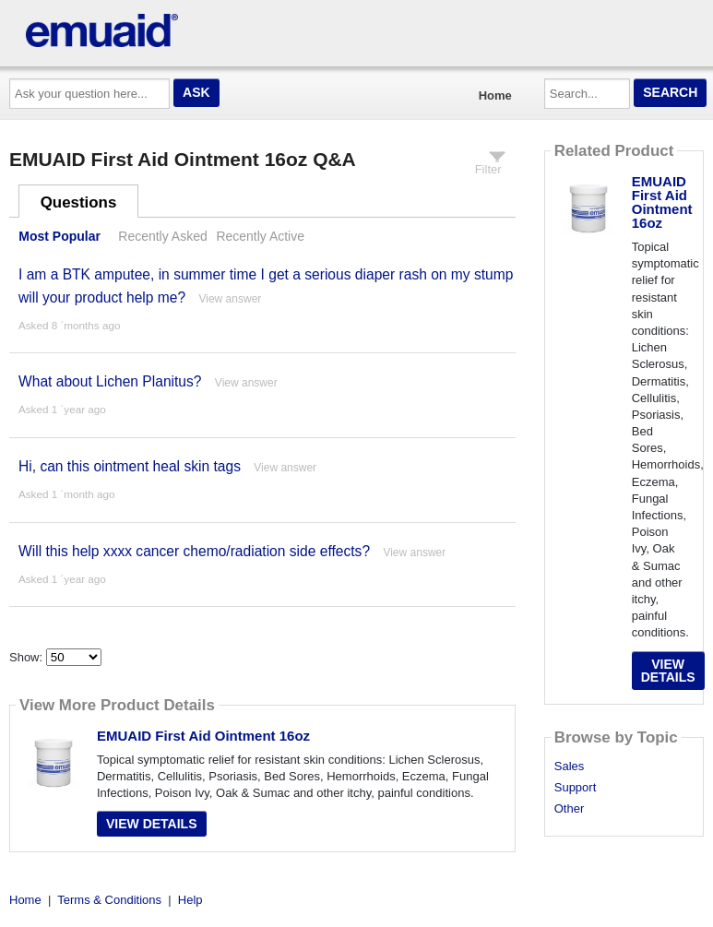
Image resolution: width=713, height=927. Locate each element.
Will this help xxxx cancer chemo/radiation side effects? (194, 551)
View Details (151, 823)
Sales (569, 766)
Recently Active (260, 236)
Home (495, 95)
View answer (229, 298)
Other (569, 808)
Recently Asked (162, 236)
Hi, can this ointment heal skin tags (129, 466)
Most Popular (59, 236)
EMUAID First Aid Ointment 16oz (203, 735)
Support (575, 787)
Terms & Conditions (109, 900)
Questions (79, 202)
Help (190, 900)
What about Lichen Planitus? (110, 381)
